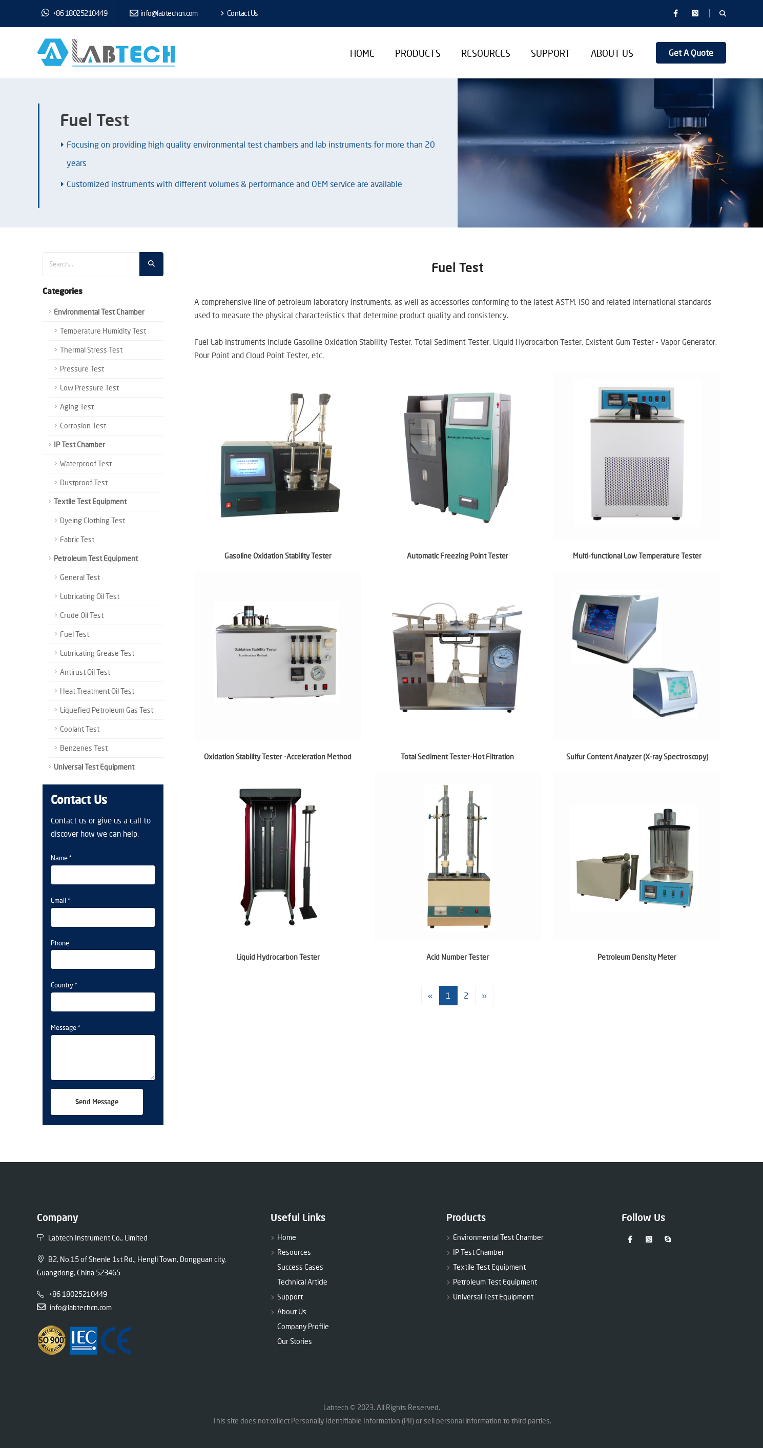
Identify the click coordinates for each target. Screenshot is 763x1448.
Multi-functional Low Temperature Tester (637, 555)
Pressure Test (82, 368)
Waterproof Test (86, 463)
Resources (485, 53)
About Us (612, 53)
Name (59, 858)
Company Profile (303, 1326)
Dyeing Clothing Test (92, 520)
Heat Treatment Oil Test (97, 691)
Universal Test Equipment (94, 766)
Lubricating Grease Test (97, 653)
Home (362, 53)
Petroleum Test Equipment (96, 558)
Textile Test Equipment (90, 501)
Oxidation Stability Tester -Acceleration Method (278, 756)
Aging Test (77, 406)
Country (62, 985)
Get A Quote (691, 52)
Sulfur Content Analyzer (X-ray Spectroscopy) (637, 756)
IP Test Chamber (79, 444)
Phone (60, 943)
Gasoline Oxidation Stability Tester (278, 555)
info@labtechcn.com (164, 13)
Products (418, 53)
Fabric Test (77, 539)
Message (63, 1027)
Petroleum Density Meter (636, 957)
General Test (80, 577)
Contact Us (239, 13)
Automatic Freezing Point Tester (457, 555)
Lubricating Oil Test (89, 596)
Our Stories (294, 1341)
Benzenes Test (84, 747)
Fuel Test (74, 634)
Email (58, 900)
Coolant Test (79, 729)
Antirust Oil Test (85, 672)
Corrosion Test (83, 425)
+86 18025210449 (75, 12)
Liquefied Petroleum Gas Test (106, 710)
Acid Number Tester (457, 957)
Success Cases (300, 1267)
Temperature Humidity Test (103, 330)
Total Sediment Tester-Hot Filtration (457, 756)
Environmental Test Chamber (99, 311)
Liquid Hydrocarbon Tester (278, 957)
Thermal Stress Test (91, 349)
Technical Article (302, 1281)
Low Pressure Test (89, 387)
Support (550, 53)
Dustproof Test (84, 482)
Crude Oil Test (82, 615)
